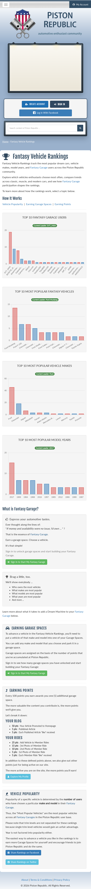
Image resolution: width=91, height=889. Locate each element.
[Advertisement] (45, 67)
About (24, 879)
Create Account (35, 104)
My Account (80, 4)
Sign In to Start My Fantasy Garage (26, 562)
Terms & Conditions (41, 879)
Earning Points (63, 204)
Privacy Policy (62, 879)
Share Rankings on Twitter (22, 862)
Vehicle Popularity (12, 204)
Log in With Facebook (45, 112)
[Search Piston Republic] (80, 128)
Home (5, 141)
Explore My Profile (18, 776)
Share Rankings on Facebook (23, 852)
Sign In (59, 104)
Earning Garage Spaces (38, 204)
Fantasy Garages (26, 817)
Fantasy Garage (38, 167)
